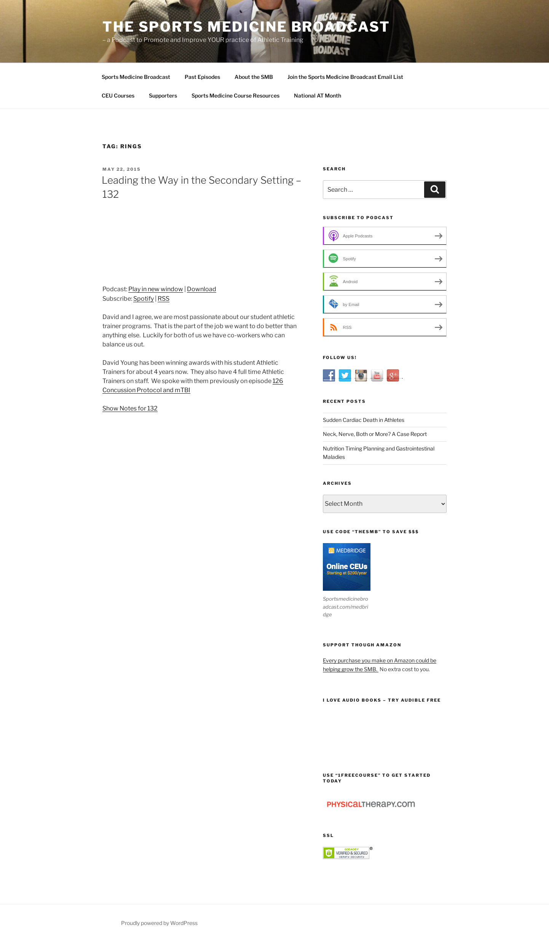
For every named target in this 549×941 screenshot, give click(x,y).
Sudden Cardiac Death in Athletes (363, 420)
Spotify (143, 298)
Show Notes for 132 (130, 408)
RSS (163, 298)
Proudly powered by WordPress (159, 923)
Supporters (163, 95)
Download (201, 289)
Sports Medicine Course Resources (235, 95)
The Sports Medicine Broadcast (246, 26)
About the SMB (254, 77)
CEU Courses (118, 95)
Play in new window (155, 289)
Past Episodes (202, 77)
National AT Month (317, 95)
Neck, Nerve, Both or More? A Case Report (375, 434)
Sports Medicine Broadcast (136, 77)
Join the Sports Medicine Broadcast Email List (345, 77)
